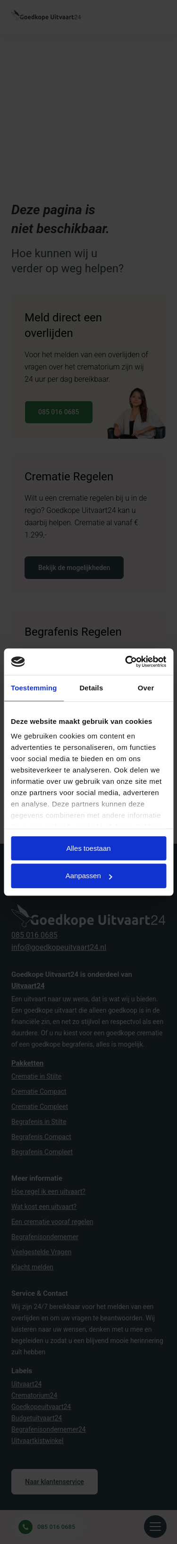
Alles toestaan (88, 848)
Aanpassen (89, 876)
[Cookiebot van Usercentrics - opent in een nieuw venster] (126, 661)
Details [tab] (91, 688)
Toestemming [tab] (34, 688)
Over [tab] (146, 688)
